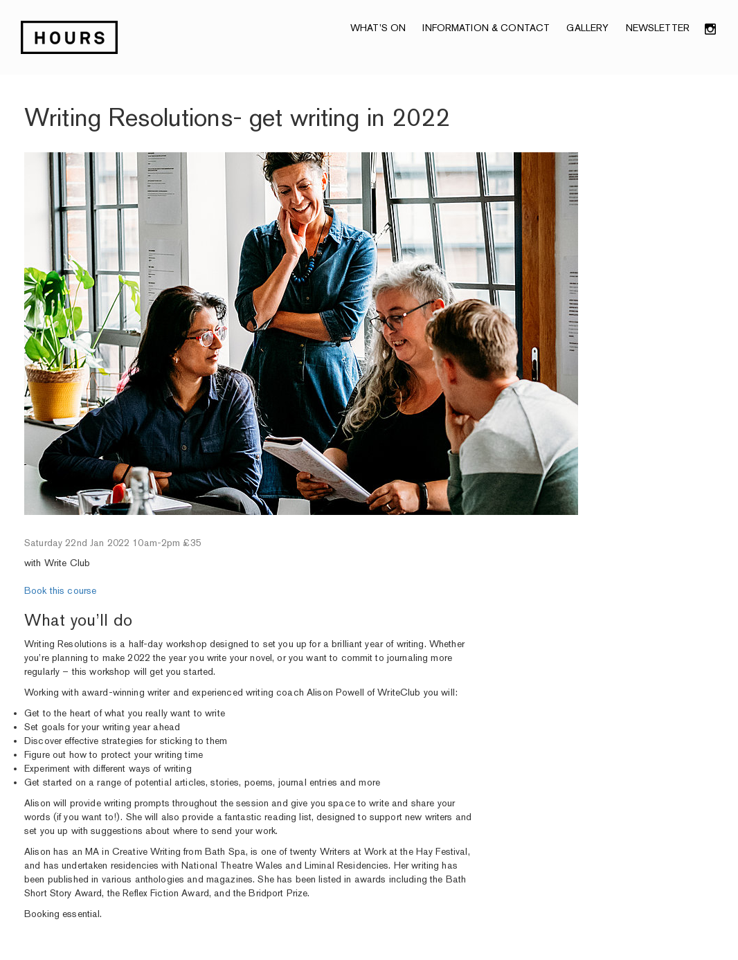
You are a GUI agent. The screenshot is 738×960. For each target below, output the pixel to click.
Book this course (60, 590)
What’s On (378, 27)
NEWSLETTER (658, 27)
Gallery (587, 27)
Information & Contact (486, 27)
